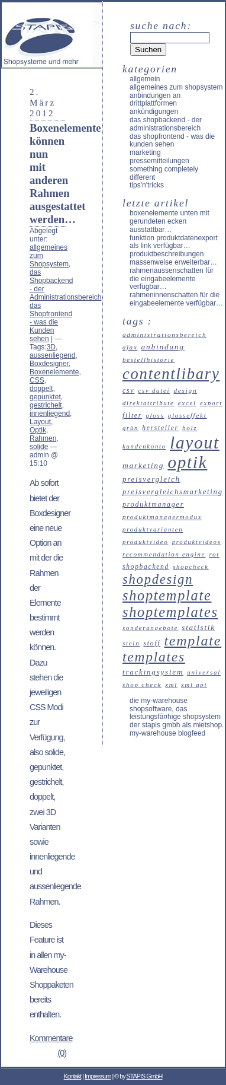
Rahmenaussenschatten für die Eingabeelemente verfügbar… (172, 278)
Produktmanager (153, 504)
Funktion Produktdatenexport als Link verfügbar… (174, 242)
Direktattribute (148, 403)
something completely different (164, 173)
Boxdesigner (49, 363)
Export (211, 403)
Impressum (98, 1076)
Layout (40, 422)
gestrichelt (46, 405)
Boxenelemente (54, 372)
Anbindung (163, 346)
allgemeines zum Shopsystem (176, 87)
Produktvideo (145, 541)
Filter (132, 415)
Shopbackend (145, 566)
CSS (37, 380)
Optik (38, 430)
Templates (153, 656)
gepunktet (45, 397)
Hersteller (160, 427)
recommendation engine (163, 554)
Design (185, 390)
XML (171, 685)
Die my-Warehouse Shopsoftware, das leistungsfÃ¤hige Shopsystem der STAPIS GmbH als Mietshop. (177, 712)
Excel (187, 402)
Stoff (152, 643)
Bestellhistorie (148, 359)
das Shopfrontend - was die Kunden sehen (51, 322)
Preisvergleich (151, 479)
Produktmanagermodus (162, 516)
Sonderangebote (150, 627)
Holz (190, 427)
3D (51, 347)
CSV (128, 390)
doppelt (41, 388)
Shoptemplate (166, 595)
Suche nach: (161, 25)
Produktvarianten (152, 529)
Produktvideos (196, 542)
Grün (130, 428)
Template (192, 640)
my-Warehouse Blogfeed (167, 733)
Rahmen (43, 438)
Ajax (129, 347)
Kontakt (73, 1076)
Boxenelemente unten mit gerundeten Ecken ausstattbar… (169, 221)
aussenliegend (52, 355)
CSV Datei (154, 390)
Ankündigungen (154, 111)
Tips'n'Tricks (147, 185)
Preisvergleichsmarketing (172, 492)
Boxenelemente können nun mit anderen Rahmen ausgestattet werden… (65, 173)
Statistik (198, 627)
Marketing (145, 152)
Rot (214, 554)
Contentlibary (171, 374)
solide (39, 447)
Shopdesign (157, 579)
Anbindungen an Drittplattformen (155, 99)
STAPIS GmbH (145, 1076)
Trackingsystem (152, 671)
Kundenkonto (144, 446)
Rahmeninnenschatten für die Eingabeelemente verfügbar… (176, 299)
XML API (194, 685)
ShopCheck (191, 566)
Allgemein (145, 79)
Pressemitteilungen (159, 161)
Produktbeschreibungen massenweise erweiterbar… (173, 258)
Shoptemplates (170, 612)
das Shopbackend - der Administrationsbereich (166, 124)
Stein (131, 643)
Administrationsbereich (164, 334)
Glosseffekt (187, 415)
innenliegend (50, 413)
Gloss (155, 415)
